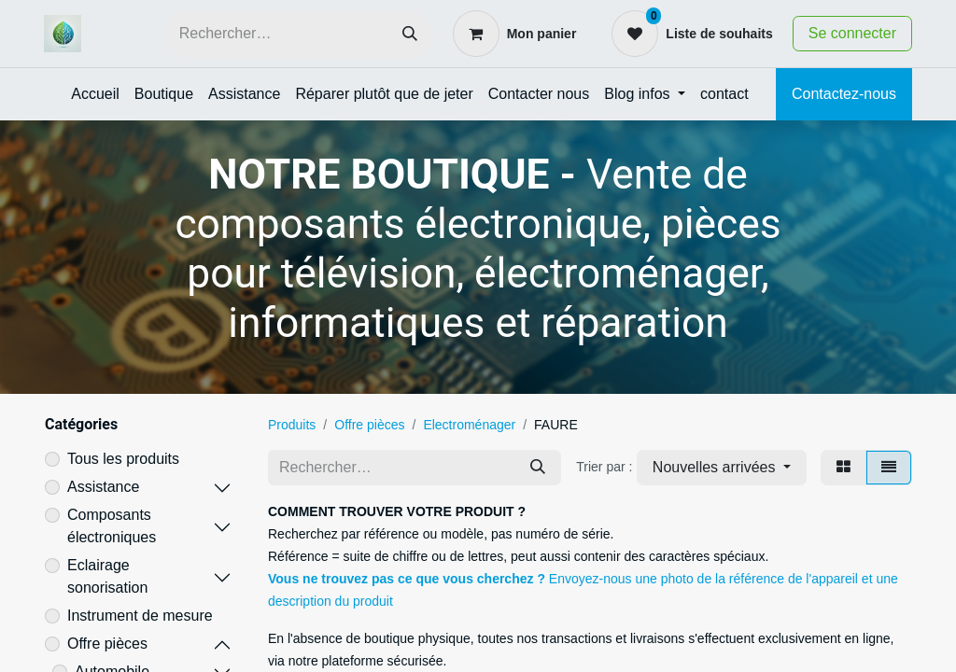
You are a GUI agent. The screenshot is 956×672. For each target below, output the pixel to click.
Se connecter (852, 33)
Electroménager (469, 424)
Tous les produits (123, 459)
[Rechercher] (410, 34)
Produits (292, 424)
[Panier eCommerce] (515, 33)
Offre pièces (107, 643)
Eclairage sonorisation (107, 576)
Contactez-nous (844, 94)
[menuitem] (95, 94)
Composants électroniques (111, 526)
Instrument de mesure (140, 615)
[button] (722, 467)
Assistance (103, 487)
